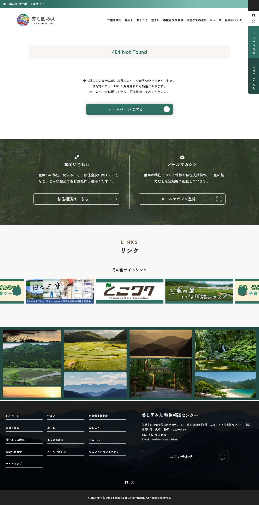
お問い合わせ (181, 456)
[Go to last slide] (16, 291)
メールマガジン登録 (178, 199)
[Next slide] (242, 291)
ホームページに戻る (125, 109)
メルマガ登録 (254, 44)
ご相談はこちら (254, 78)
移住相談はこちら (72, 199)
